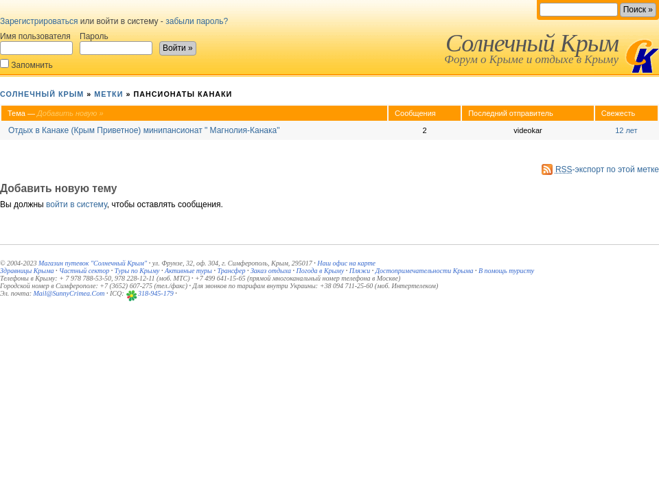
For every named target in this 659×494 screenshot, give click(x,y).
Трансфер (231, 270)
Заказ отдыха (271, 270)
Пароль (116, 43)
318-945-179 (156, 293)
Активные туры (188, 270)
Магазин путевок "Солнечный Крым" (92, 263)
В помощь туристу (506, 270)
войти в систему (76, 204)
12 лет (626, 130)
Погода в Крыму (321, 270)
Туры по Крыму (137, 270)
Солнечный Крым (532, 43)
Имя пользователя (36, 43)
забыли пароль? (196, 21)
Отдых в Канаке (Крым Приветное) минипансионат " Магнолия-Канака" (143, 130)
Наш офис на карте (346, 263)
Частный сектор (84, 270)
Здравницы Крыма (27, 270)
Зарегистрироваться (39, 21)
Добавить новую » (70, 113)
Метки (108, 94)
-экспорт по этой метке (607, 169)
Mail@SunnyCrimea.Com (69, 293)
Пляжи (360, 270)
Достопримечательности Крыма (424, 270)
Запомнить (26, 64)
